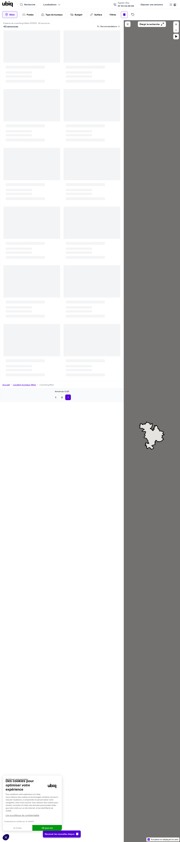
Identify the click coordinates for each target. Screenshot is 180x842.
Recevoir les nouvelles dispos (62, 834)
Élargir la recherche (152, 24)
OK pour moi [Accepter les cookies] (47, 828)
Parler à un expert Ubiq (91, 123)
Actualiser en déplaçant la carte (164, 839)
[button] (6, 837)
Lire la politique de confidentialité (22, 815)
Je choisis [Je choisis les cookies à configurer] (17, 828)
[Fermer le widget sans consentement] (33, 779)
